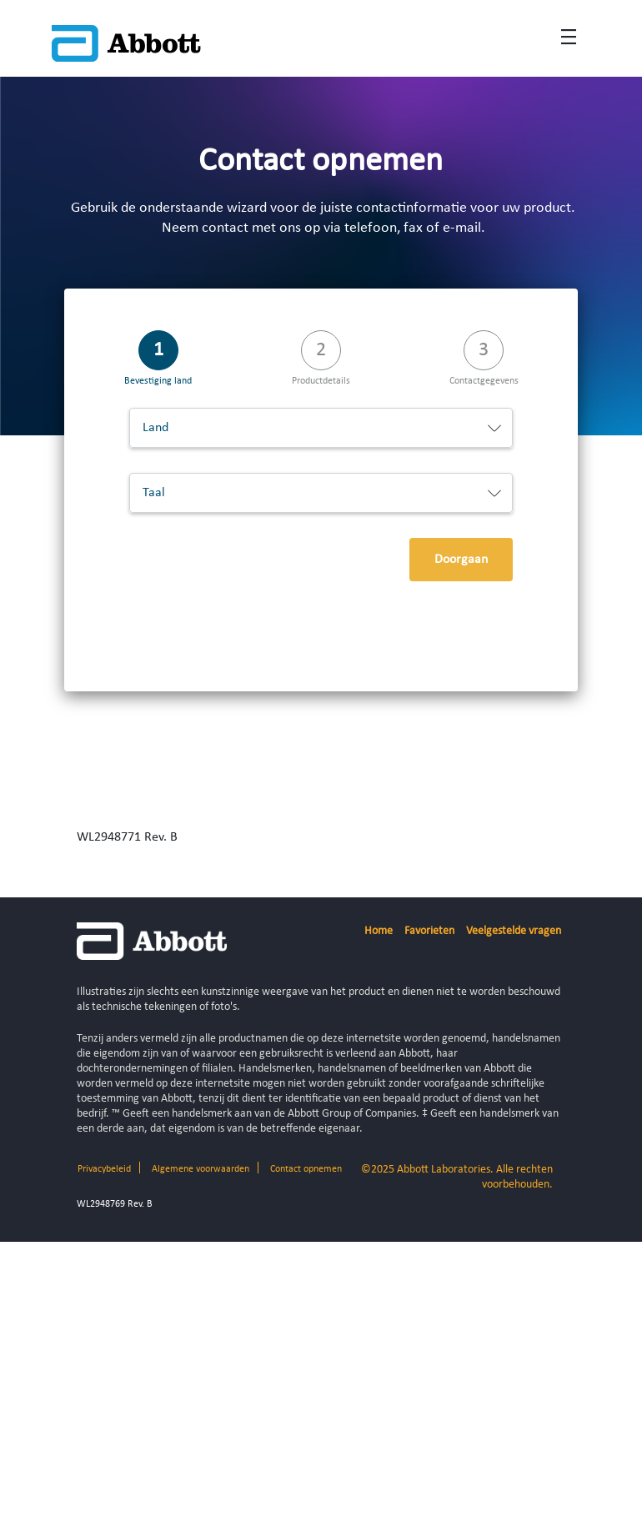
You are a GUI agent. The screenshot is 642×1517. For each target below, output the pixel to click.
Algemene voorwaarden (200, 1169)
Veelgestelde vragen (513, 931)
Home (378, 931)
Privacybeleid (104, 1169)
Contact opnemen (306, 1169)
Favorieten (429, 931)
